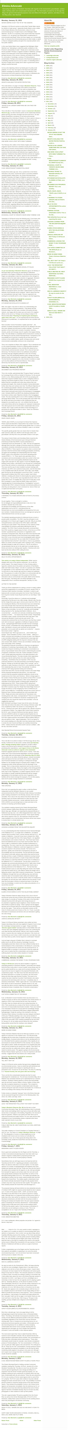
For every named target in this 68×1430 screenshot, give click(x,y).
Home (21, 1420)
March (50, 125)
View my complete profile (52, 46)
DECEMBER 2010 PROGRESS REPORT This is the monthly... (56, 186)
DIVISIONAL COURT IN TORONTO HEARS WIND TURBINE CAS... (55, 167)
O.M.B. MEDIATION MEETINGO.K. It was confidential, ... (54, 287)
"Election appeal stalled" (9, 927)
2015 (47, 92)
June (49, 118)
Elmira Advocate (12, 5)
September (51, 111)
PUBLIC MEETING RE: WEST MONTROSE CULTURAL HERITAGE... (56, 274)
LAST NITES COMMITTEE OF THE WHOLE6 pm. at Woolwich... (56, 250)
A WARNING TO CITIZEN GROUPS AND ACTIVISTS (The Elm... (55, 200)
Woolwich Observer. (30, 86)
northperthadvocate (52, 57)
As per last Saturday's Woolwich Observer (14, 270)
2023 (47, 73)
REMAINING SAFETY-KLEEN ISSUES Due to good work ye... (56, 280)
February (51, 127)
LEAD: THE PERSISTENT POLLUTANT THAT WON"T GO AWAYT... (56, 267)
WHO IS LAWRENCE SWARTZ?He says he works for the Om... (56, 293)
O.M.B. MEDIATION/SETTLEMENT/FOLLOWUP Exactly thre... (56, 160)
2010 (47, 317)
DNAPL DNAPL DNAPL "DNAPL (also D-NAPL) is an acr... (56, 193)
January (50, 130)
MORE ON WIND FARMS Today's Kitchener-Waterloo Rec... (56, 256)
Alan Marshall (50, 23)
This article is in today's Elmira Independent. (15, 560)
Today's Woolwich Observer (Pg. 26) (12, 1107)
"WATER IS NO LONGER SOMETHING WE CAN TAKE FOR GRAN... (56, 147)
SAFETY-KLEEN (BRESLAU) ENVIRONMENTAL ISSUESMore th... (55, 300)
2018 (47, 84)
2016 (47, 89)
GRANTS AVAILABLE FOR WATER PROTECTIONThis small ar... (56, 141)
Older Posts (37, 1420)
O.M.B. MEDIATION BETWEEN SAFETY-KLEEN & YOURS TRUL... (56, 306)
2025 (47, 68)
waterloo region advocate (54, 59)
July (49, 115)
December (51, 104)
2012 (47, 99)
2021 (47, 77)
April (49, 123)
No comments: (27, 78)
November (51, 106)
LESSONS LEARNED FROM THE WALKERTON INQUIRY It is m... (56, 224)
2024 (47, 70)
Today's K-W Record (8, 963)
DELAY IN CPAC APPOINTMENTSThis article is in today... (56, 206)
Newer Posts (5, 1420)
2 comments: (27, 164)
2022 (47, 75)
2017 (47, 87)
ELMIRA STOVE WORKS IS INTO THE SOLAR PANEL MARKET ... (55, 230)
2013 (47, 96)
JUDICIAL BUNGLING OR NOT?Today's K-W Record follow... (56, 237)
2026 (47, 65)
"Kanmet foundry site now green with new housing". (20, 1071)
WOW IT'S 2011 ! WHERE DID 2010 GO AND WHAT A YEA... (56, 313)
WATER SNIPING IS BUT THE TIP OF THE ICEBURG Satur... (56, 134)
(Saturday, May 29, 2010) (32, 755)
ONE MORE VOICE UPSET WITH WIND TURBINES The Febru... (56, 154)
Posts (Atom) (13, 1424)
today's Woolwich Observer (27, 1132)
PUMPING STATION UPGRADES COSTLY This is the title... (56, 213)
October (50, 108)
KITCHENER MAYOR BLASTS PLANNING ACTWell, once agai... (56, 180)
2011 (47, 101)
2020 (47, 80)
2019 (47, 82)
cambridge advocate (52, 55)
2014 (47, 94)
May (49, 120)
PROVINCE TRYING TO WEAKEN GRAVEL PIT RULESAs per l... (54, 173)
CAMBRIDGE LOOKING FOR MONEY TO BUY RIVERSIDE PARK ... (56, 243)
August (50, 113)
